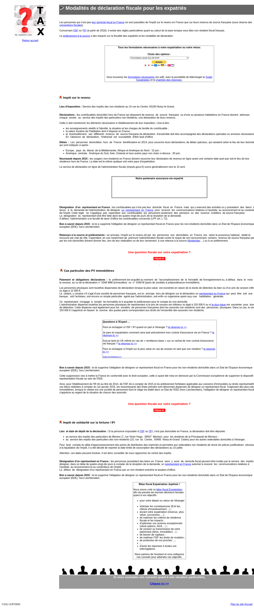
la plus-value (219, 304)
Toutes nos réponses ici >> (112, 357)
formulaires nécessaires (141, 77)
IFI (84, 30)
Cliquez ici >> (159, 583)
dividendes (194, 240)
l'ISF (75, 30)
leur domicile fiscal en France (108, 22)
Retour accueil (30, 40)
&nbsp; (30, 91)
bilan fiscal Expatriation (169, 489)
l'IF (150, 431)
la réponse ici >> (177, 327)
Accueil (248, 604)
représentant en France (212, 293)
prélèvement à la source (76, 36)
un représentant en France (137, 210)
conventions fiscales (70, 25)
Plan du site (237, 604)
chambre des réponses (169, 80)
